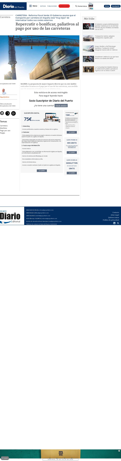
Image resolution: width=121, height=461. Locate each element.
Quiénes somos (113, 217)
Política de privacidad (111, 220)
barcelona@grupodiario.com (45, 210)
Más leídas (89, 18)
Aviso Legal (115, 215)
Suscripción (115, 6)
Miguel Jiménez (4, 97)
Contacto (115, 212)
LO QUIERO (72, 132)
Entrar (107, 6)
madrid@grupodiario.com (43, 215)
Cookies (5, 458)
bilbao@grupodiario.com (42, 213)
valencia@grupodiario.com (49, 218)
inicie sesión (61, 105)
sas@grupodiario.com (55, 221)
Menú (35, 6)
